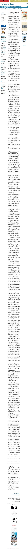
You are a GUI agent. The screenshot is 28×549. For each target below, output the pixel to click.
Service (15, 6)
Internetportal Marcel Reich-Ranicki (3, 52)
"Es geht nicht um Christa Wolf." (3, 67)
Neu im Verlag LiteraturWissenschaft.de (14, 545)
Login (7, 7)
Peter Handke (4, 48)
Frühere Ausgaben (5, 8)
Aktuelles (2, 6)
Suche (20, 6)
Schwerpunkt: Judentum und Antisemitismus (17, 8)
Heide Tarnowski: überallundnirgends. (3, 61)
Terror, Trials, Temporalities (3, 77)
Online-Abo (2, 21)
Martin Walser (2, 39)
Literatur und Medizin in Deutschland (3, 74)
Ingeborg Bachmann (3, 50)
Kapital (1, 15)
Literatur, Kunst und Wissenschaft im (3, 85)
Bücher (9, 6)
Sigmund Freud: (3, 88)
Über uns (5, 7)
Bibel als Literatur (3, 89)
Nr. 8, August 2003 (9, 8)
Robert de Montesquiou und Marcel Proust (3, 72)
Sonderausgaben (3, 36)
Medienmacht (2, 13)
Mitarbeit (2, 7)
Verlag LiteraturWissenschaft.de (14, 516)
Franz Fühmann (4, 47)
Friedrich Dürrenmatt (3, 42)
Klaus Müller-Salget (11, 14)
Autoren (12, 6)
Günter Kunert (2, 38)
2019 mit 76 (2, 65)
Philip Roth (5, 38)
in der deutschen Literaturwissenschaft (3, 92)
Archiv (5, 6)
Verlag (27, 3)
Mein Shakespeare (3, 40)
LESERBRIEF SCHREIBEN (17, 493)
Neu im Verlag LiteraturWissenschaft (24, 34)
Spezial (7, 6)
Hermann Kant (2, 41)
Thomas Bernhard (3, 44)
